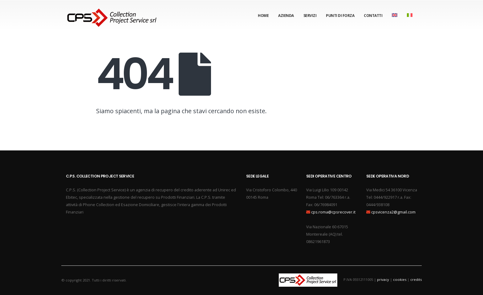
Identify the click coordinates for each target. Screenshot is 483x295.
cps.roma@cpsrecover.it (333, 212)
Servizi (310, 15)
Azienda (286, 15)
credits (416, 279)
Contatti (373, 15)
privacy (383, 279)
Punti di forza (340, 15)
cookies (399, 279)
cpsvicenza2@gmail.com (393, 212)
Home (263, 15)
